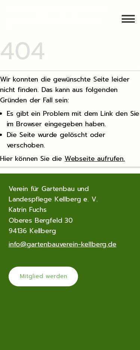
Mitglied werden (43, 276)
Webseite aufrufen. (95, 158)
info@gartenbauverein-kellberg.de (62, 244)
